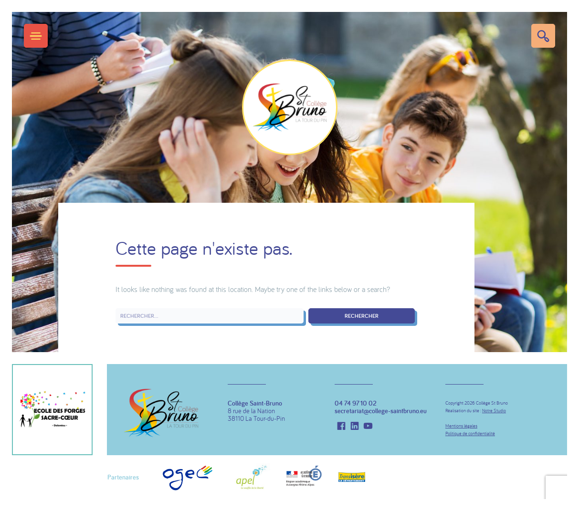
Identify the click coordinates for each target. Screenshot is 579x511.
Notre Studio (494, 410)
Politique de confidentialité (470, 433)
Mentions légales (461, 426)
